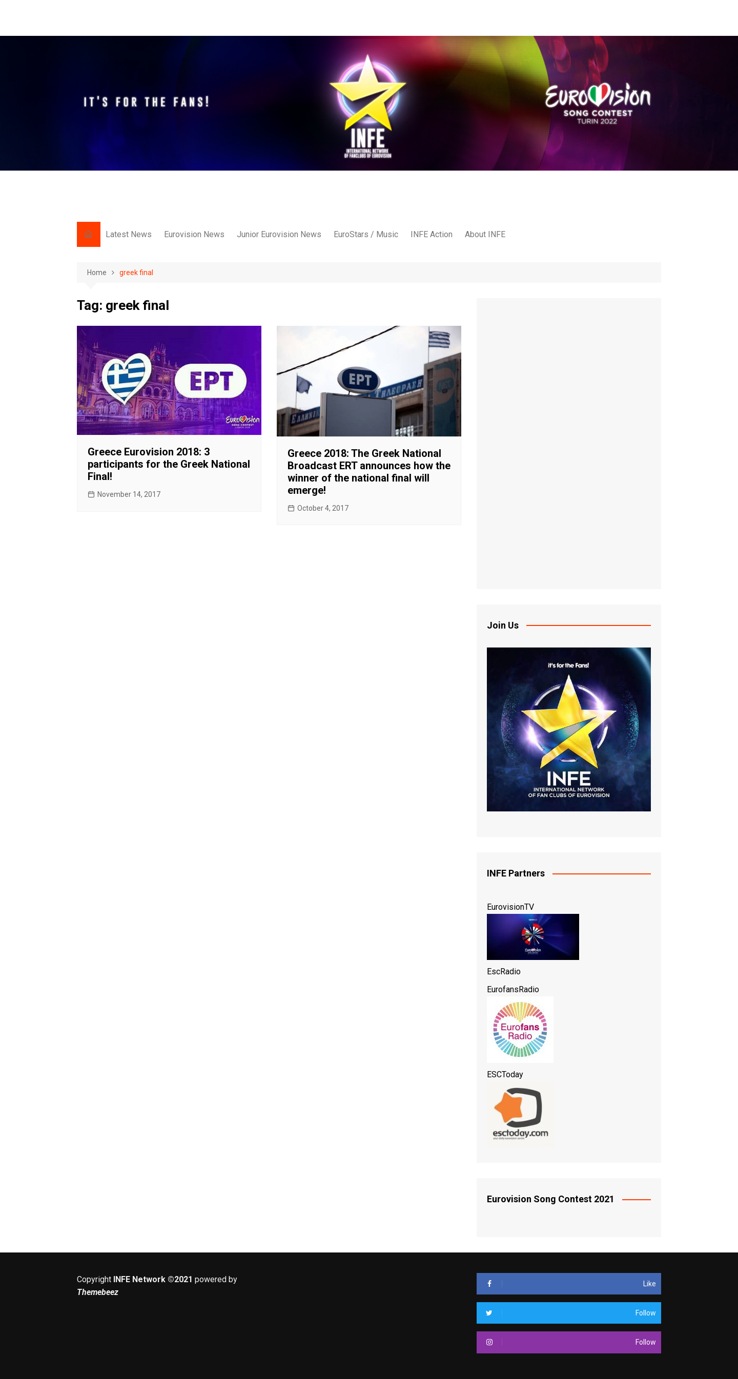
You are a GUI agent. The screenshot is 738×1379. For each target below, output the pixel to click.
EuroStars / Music (366, 234)
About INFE (485, 234)
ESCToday (505, 1074)
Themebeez (97, 1292)
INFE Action (432, 234)
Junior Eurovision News (279, 234)
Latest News (129, 234)
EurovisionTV (510, 907)
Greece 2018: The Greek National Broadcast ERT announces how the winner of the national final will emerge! (369, 471)
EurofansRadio (513, 989)
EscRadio (504, 971)
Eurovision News (194, 234)
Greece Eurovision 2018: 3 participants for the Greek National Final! (169, 464)
